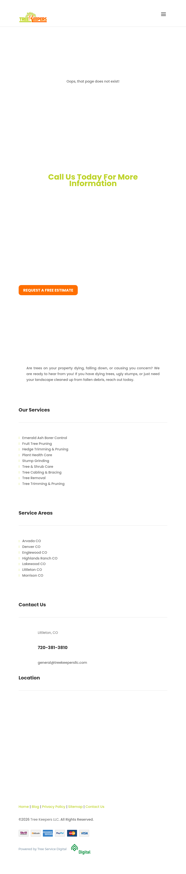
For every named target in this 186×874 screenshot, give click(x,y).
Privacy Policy (53, 806)
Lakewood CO (34, 563)
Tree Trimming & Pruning (43, 483)
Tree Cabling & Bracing (42, 472)
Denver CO (31, 546)
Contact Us (94, 806)
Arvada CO (31, 540)
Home (24, 806)
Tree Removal (34, 477)
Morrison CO (32, 575)
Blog (35, 806)
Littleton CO (32, 569)
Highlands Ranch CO (39, 558)
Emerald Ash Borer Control (44, 437)
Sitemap (75, 806)
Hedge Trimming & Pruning (45, 449)
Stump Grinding (35, 460)
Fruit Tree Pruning (37, 443)
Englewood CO (34, 552)
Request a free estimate (48, 290)
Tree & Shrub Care (37, 466)
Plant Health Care (37, 455)
